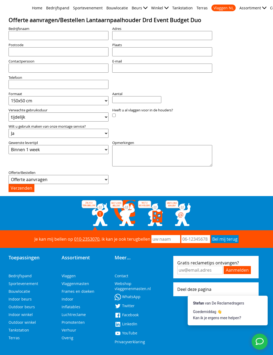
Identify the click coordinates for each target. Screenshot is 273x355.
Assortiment (250, 7)
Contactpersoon (21, 61)
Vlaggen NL (224, 7)
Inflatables (71, 306)
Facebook (127, 314)
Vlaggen (69, 275)
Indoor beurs (20, 299)
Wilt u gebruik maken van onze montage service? (47, 126)
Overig (67, 337)
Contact (121, 275)
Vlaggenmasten (75, 283)
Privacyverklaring (130, 341)
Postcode (16, 45)
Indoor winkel (21, 314)
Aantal (117, 94)
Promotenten (73, 322)
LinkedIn (126, 323)
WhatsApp (127, 296)
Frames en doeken (78, 291)
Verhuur (69, 330)
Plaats (117, 45)
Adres (116, 28)
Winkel (157, 7)
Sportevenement (88, 7)
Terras (202, 7)
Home (37, 7)
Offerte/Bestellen (22, 172)
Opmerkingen (123, 143)
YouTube (126, 333)
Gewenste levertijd (23, 143)
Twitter (125, 305)
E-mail (117, 61)
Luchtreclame (74, 314)
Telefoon (15, 77)
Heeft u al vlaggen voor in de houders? (142, 110)
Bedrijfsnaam (19, 28)
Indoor (67, 299)
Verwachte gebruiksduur (28, 110)
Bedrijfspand (57, 7)
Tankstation (182, 7)
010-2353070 (86, 239)
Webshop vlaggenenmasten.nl (133, 286)
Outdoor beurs (22, 306)
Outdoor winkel (22, 322)
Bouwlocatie (117, 7)
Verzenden (21, 188)
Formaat (15, 94)
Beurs (137, 7)
